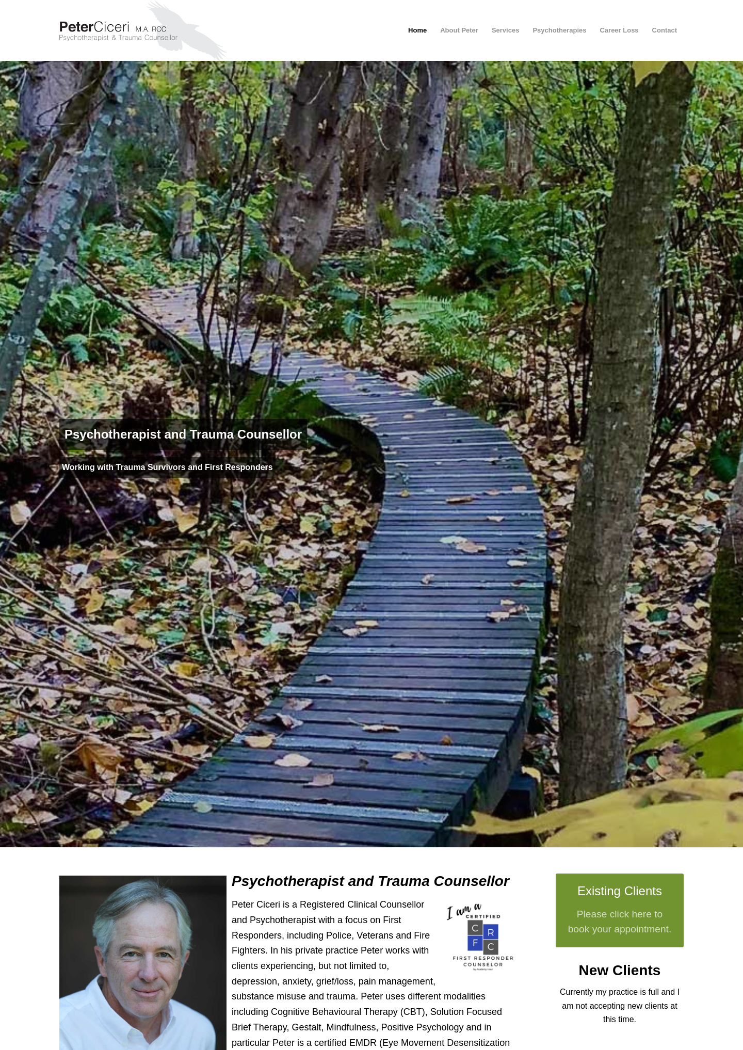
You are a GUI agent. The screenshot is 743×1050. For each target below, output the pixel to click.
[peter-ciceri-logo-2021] (153, 30)
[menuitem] (417, 30)
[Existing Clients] (620, 910)
